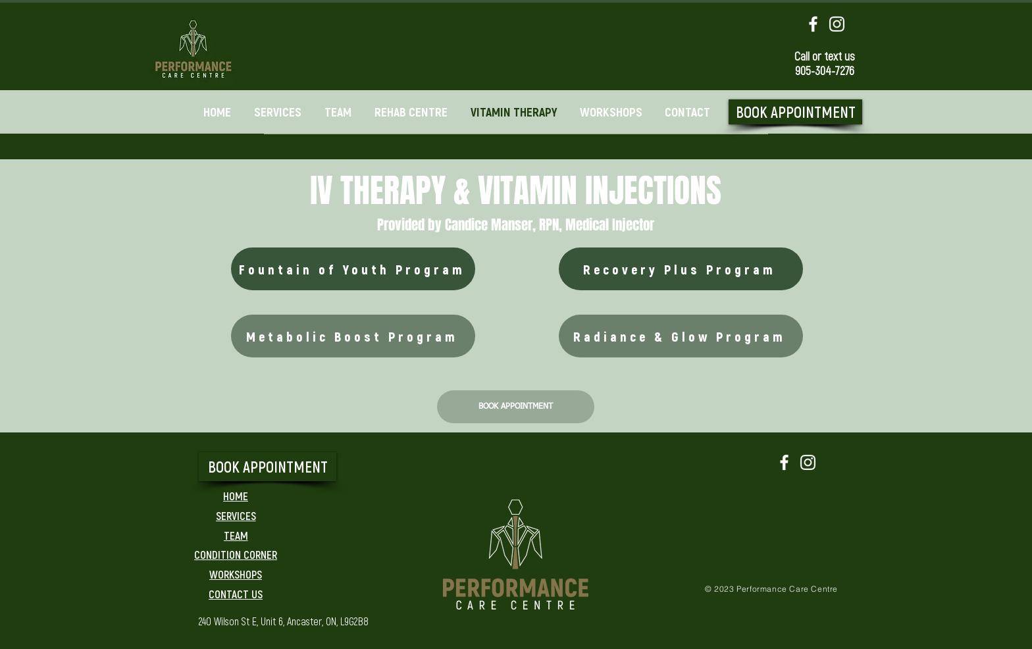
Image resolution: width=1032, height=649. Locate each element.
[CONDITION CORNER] (236, 554)
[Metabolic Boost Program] (353, 336)
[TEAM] (236, 535)
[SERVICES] (236, 515)
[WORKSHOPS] (236, 574)
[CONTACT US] (236, 594)
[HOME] (236, 496)
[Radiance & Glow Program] (681, 336)
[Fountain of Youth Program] (353, 268)
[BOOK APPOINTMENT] (795, 111)
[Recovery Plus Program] (681, 268)
